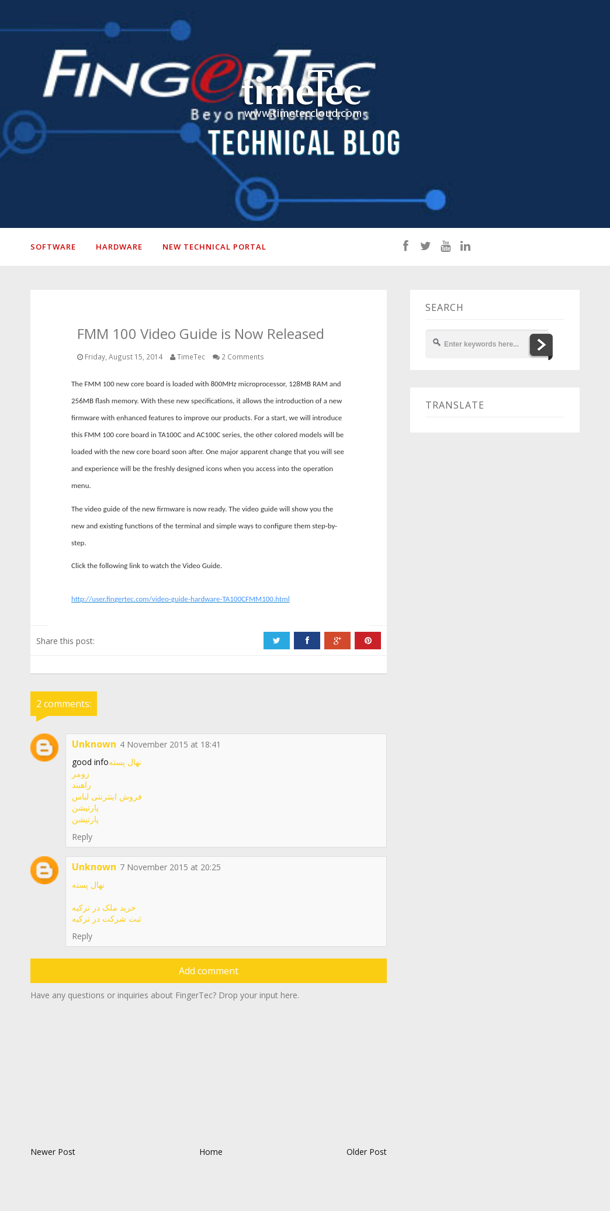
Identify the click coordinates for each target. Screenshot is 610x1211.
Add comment (208, 970)
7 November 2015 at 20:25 (170, 867)
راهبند (81, 784)
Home (211, 1151)
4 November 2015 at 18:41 (170, 744)
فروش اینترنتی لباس (107, 796)
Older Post (366, 1151)
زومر (80, 773)
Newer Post (52, 1151)
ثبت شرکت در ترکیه (106, 918)
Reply (82, 836)
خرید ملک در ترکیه (104, 907)
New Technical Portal (214, 246)
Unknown (94, 744)
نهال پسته (125, 761)
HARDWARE (119, 246)
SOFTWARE (53, 246)
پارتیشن (85, 807)
